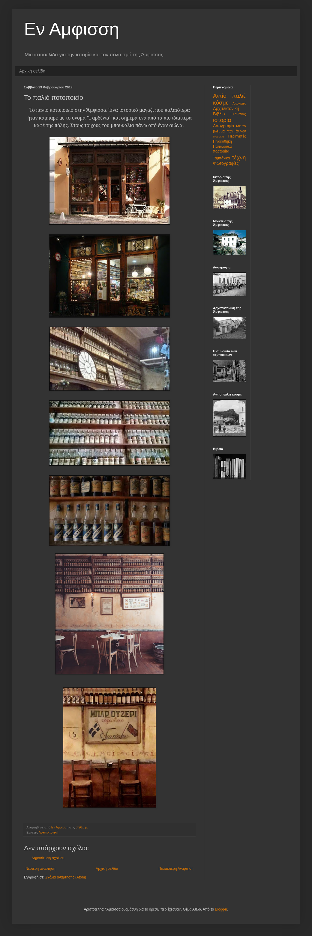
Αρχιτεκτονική (48, 832)
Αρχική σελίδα (32, 71)
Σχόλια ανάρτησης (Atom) (65, 877)
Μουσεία (218, 136)
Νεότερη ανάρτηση (40, 868)
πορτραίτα (221, 151)
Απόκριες (239, 103)
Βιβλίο (219, 113)
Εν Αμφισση (71, 29)
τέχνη (239, 157)
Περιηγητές (237, 136)
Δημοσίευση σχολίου (48, 858)
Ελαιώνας (238, 114)
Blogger (221, 909)
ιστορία (222, 120)
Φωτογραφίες (226, 163)
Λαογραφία (223, 125)
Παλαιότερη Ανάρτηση (176, 868)
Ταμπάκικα (221, 158)
